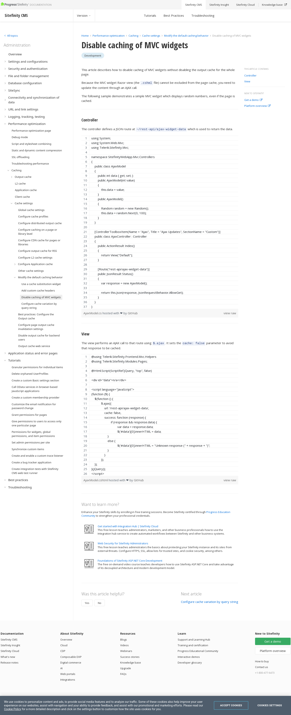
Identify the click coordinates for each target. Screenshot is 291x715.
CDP (62, 649)
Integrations (67, 678)
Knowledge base (130, 661)
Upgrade (125, 666)
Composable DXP (71, 655)
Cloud (63, 643)
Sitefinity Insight (10, 643)
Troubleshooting (202, 15)
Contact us (261, 665)
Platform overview (257, 106)
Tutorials (150, 15)
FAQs (123, 672)
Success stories (130, 655)
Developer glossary (190, 661)
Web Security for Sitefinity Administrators (123, 541)
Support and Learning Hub (194, 638)
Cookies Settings (269, 705)
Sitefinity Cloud (10, 649)
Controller (250, 75)
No (99, 601)
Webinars (126, 649)
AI (61, 666)
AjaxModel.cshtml (96, 478)
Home (85, 35)
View (247, 81)
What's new (8, 655)
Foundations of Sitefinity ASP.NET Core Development (130, 559)
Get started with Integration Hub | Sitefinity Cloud (128, 524)
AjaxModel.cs (93, 312)
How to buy (262, 659)
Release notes (9, 661)
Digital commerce (70, 661)
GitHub (133, 312)
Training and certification (193, 643)
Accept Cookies (231, 705)
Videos (124, 643)
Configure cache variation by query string (209, 600)
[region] (159, 221)
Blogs (123, 638)
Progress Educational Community (198, 649)
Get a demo (253, 100)
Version (84, 15)
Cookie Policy (12, 709)
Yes (87, 601)
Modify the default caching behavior (186, 35)
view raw (230, 312)
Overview (66, 638)
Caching (133, 35)
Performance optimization (109, 35)
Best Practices (173, 15)
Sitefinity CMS (9, 638)
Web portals (67, 672)
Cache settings (151, 35)
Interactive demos (189, 655)
